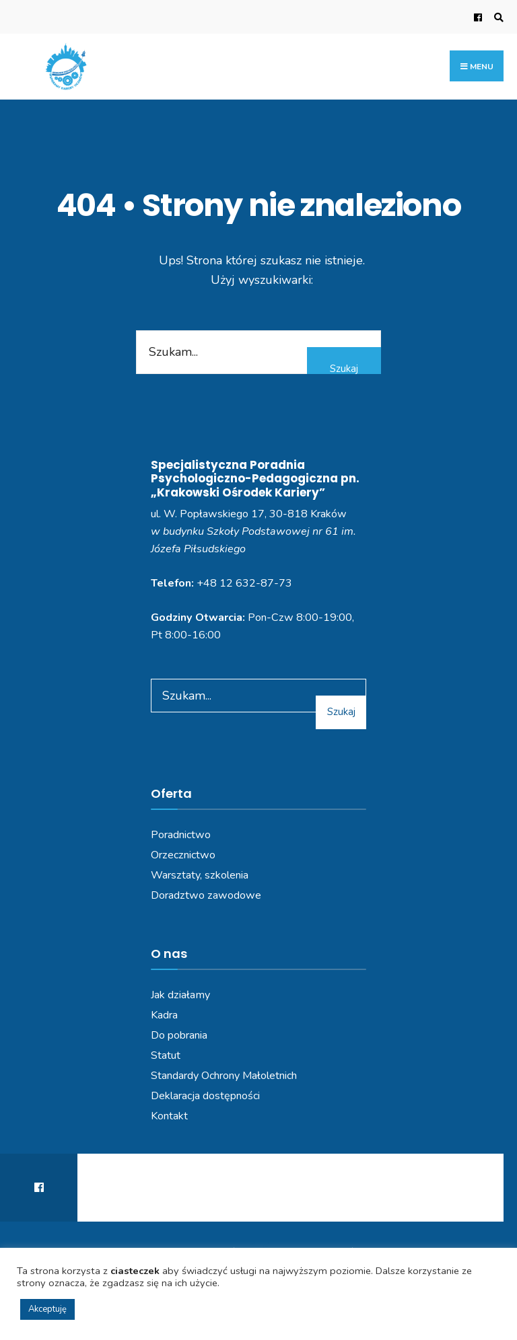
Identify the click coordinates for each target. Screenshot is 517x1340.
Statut (165, 1055)
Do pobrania (179, 1035)
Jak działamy (180, 995)
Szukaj (344, 368)
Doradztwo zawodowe (206, 895)
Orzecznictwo (183, 855)
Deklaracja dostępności (205, 1095)
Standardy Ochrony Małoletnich (224, 1075)
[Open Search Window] (497, 17)
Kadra (164, 1015)
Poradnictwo (181, 834)
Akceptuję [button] (47, 1309)
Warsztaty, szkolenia (199, 875)
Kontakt (169, 1116)
